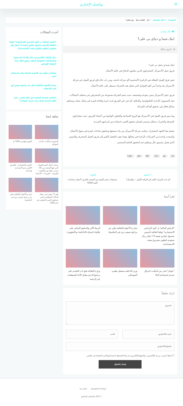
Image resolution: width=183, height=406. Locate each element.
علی (139, 155)
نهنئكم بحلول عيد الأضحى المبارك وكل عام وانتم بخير (33, 75)
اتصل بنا (83, 388)
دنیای (156, 155)
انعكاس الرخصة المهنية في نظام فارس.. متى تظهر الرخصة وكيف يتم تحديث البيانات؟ (35, 99)
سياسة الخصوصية (98, 388)
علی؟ (129, 155)
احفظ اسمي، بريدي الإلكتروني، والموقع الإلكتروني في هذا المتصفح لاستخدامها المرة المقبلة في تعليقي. (129, 355)
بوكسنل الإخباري (91, 4)
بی (164, 155)
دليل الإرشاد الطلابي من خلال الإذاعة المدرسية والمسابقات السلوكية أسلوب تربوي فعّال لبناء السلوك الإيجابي (34, 61)
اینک (172, 155)
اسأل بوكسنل (167, 31)
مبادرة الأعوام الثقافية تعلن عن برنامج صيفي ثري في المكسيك (33, 87)
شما (147, 155)
